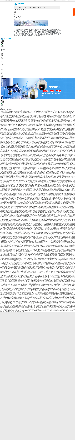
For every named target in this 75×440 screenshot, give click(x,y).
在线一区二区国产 (3, 115)
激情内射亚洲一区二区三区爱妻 (51, 270)
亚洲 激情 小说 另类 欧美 (65, 154)
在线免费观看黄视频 (66, 210)
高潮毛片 (72, 182)
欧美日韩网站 (49, 198)
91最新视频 (65, 206)
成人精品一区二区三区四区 (49, 188)
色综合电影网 (15, 224)
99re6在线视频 (23, 169)
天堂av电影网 (65, 216)
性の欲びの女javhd (50, 247)
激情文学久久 (56, 292)
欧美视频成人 (60, 294)
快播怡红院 (29, 160)
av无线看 (45, 182)
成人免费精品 (37, 212)
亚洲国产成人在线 (66, 156)
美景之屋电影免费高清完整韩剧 (28, 277)
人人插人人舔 (36, 111)
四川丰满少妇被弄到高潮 (57, 160)
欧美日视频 (46, 151)
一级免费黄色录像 (58, 279)
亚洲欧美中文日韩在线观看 (31, 188)
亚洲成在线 (6, 186)
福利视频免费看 (29, 143)
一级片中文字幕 (6, 163)
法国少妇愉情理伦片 (40, 119)
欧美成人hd (23, 215)
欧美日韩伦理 (47, 238)
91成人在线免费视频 (18, 194)
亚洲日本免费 (50, 279)
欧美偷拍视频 (67, 173)
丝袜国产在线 (4, 149)
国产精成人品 (64, 229)
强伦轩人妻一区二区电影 (20, 112)
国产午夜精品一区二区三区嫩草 (53, 253)
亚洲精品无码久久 (23, 124)
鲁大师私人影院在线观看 (39, 286)
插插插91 (41, 288)
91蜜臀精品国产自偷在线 (66, 271)
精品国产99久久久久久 (46, 307)
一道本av (4, 146)
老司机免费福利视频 (40, 233)
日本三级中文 (6, 133)
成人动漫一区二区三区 (31, 186)
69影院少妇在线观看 (14, 281)
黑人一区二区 (59, 132)
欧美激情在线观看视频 (68, 147)
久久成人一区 (21, 216)
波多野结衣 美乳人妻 (6, 121)
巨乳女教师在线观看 (36, 162)
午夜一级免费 (5, 120)
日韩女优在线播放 (7, 240)
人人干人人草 (70, 267)
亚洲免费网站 (37, 150)
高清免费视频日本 (21, 133)
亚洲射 (22, 199)
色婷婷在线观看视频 (23, 151)
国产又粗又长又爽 (22, 297)
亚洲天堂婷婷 (69, 272)
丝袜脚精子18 (72, 249)
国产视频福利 (34, 249)
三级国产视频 (71, 163)
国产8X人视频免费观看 (53, 176)
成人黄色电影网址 (37, 229)
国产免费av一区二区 (9, 160)
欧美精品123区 (47, 251)
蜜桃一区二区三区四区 (58, 169)
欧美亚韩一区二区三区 (28, 219)
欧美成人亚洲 (11, 310)
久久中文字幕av (60, 197)
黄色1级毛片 (13, 158)
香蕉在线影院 (27, 280)
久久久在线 (20, 186)
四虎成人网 (50, 154)
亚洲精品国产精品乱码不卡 (30, 125)
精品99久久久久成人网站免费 (39, 223)
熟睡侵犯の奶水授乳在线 (7, 206)
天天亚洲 (74, 270)
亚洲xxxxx (67, 267)
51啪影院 (39, 211)
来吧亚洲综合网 (67, 211)
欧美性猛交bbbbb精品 (19, 113)
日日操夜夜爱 (11, 164)
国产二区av (1, 255)
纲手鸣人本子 (43, 264)
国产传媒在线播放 (40, 201)
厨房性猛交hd (73, 221)
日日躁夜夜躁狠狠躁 (30, 254)
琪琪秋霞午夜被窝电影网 (15, 214)
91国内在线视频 (45, 293)
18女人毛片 (7, 311)
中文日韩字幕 (9, 280)
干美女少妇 (2, 302)
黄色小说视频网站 (67, 297)
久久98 (41, 159)
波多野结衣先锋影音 (49, 194)
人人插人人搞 (62, 184)
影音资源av (30, 168)
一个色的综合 (45, 155)
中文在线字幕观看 (59, 121)
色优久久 (69, 259)
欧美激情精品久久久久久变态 (35, 194)
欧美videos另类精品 (45, 234)
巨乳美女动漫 (52, 286)
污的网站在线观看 (45, 119)
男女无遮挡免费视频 (39, 232)
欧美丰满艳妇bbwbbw (54, 154)
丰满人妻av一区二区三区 (48, 181)
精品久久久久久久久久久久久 (44, 158)
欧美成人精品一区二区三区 (51, 155)
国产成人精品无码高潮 (35, 253)
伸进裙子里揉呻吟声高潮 (46, 116)
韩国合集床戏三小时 (15, 225)
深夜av (64, 141)
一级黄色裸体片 (13, 220)
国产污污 (25, 116)
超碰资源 (49, 164)
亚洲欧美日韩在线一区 (22, 301)
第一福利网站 (11, 145)
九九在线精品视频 (21, 195)
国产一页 (4, 293)
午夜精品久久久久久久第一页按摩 (37, 189)
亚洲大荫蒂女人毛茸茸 (45, 133)
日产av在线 (50, 141)
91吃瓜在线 (22, 267)
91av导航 (11, 177)
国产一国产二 (31, 281)
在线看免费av (28, 120)
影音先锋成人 (58, 138)
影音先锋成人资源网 (8, 211)
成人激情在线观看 (67, 171)
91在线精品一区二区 (35, 128)
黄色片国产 (3, 305)
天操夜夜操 (6, 159)
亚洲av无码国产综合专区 (69, 229)
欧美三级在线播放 (57, 111)
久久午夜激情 (51, 212)
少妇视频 (69, 154)
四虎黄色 (17, 121)
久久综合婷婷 (1, 111)
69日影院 (40, 208)
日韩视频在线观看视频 (24, 125)
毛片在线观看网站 (22, 141)
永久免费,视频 (69, 286)
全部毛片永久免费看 (47, 208)
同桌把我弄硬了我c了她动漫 (68, 132)
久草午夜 (19, 175)
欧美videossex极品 (14, 194)
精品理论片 (27, 155)
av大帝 (17, 259)
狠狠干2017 (68, 164)
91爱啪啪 (5, 212)
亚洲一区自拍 (35, 132)
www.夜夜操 (1, 247)
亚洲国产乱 (62, 119)
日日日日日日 (70, 207)
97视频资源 (18, 270)
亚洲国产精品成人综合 (36, 220)
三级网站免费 (72, 159)
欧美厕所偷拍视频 (71, 173)
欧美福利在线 (53, 181)
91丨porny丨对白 (15, 260)
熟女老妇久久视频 (62, 302)
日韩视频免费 (65, 198)
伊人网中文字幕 (30, 133)
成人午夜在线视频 (2, 173)
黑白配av (14, 121)
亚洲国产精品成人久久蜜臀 (68, 195)
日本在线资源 (57, 149)
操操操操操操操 (44, 138)
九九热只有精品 (5, 147)
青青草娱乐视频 (44, 188)
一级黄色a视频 (16, 311)
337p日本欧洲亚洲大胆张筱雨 (42, 194)
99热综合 (49, 173)
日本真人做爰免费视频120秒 (57, 288)
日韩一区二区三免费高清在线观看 (69, 155)
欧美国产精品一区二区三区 (26, 136)
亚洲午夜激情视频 (8, 250)
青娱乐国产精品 (3, 195)
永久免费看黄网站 (38, 275)
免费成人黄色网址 (47, 212)
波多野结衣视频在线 (60, 162)
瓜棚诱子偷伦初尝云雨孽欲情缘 (52, 180)
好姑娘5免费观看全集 (11, 119)
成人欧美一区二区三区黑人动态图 (12, 270)
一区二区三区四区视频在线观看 (8, 216)
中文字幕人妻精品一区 (35, 112)
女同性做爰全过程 (40, 241)
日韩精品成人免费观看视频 (63, 301)
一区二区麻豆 (24, 255)
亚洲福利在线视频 (25, 251)
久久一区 (30, 215)
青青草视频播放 (39, 180)
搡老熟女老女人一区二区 (40, 126)
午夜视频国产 (55, 212)
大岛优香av (26, 276)
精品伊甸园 (29, 223)
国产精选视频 (13, 238)
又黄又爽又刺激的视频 (41, 182)
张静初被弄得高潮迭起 (10, 224)
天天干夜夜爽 (52, 237)
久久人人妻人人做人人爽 (54, 246)
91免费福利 (32, 156)
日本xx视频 (30, 302)
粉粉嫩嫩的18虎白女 (49, 147)
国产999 (33, 297)
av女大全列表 (7, 276)
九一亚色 (49, 283)
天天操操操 (15, 129)
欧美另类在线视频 (40, 237)
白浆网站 (49, 250)
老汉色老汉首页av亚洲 (34, 301)
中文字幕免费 (16, 185)
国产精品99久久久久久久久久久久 (43, 260)
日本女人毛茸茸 (68, 254)
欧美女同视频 (41, 302)
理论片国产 (16, 257)
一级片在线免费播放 (71, 162)
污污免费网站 (33, 229)
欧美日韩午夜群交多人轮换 (45, 262)
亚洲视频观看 (31, 285)
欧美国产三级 (16, 182)
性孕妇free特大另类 (30, 247)
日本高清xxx (68, 266)
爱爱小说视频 (39, 138)
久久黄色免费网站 (34, 147)
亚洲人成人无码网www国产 (8, 275)
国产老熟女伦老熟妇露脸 (11, 228)
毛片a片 (43, 167)
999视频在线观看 (66, 150)
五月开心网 (37, 123)
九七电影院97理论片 (4, 310)
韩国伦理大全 (41, 168)
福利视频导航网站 (2, 229)
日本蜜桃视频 (29, 228)
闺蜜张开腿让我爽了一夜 (28, 141)
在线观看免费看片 (70, 149)
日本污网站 (55, 227)
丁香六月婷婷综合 (29, 237)
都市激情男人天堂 (23, 298)
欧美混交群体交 (43, 130)
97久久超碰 (70, 172)
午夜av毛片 (50, 186)
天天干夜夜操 (56, 130)
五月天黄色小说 (58, 119)
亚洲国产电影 (8, 236)
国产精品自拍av (18, 130)
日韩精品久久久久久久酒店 (6, 172)
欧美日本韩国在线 (26, 130)
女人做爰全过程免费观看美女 (5, 175)
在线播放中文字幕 (9, 254)
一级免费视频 (54, 224)
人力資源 (44, 7)
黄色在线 (29, 197)
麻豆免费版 (28, 216)
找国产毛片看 (11, 149)
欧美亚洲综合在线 (8, 249)
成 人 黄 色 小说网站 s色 (7, 155)
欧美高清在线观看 (60, 211)
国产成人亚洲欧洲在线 (52, 289)
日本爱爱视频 (66, 259)
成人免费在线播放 (42, 214)
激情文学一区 (30, 263)
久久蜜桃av (71, 194)
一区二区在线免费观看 (56, 281)
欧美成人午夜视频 (70, 227)
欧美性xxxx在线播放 (71, 124)
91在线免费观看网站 (6, 116)
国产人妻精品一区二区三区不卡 (57, 264)
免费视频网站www (30, 266)
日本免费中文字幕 (60, 270)
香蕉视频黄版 (69, 292)
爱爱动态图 (47, 168)
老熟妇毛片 (21, 236)
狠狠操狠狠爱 (28, 225)
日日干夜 (34, 303)
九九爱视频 (45, 257)
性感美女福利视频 (25, 254)
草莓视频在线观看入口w (64, 249)
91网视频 (61, 290)
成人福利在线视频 (62, 120)
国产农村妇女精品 (30, 305)
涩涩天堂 (4, 288)
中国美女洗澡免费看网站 (28, 283)
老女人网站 (47, 156)
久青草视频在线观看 (62, 215)
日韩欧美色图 (8, 233)
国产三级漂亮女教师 (20, 182)
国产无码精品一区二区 (20, 234)
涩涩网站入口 (19, 199)
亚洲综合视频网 (29, 171)
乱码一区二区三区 (22, 158)
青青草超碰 (58, 246)
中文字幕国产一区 (52, 111)
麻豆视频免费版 (27, 215)
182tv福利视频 (61, 309)
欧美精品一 (40, 188)
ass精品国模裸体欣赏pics (54, 172)
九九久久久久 (14, 177)
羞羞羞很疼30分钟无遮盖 (26, 201)
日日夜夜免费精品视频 (68, 125)
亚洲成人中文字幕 (24, 134)
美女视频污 (6, 241)
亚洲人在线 (36, 272)
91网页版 (62, 190)
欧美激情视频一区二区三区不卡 (12, 283)
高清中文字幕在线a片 (32, 292)
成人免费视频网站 (64, 262)
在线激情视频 (20, 184)
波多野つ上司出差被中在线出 (46, 237)
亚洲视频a (18, 297)
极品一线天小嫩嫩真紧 (46, 203)
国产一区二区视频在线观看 (42, 123)
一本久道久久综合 (36, 145)
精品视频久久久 (73, 112)
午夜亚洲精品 (2, 290)
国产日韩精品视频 (23, 242)
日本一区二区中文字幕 (32, 294)
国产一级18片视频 (36, 215)
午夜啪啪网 (48, 117)
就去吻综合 (14, 130)
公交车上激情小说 (28, 111)
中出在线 (33, 271)
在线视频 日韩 (4, 123)
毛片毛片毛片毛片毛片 (59, 207)
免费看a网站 (42, 247)
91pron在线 (28, 149)
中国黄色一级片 (40, 224)
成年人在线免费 (8, 225)
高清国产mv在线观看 (39, 242)
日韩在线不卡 (55, 158)
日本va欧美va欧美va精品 (41, 173)
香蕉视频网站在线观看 (6, 247)
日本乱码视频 (13, 184)
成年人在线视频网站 (12, 156)
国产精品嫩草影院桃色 (10, 124)
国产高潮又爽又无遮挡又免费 (33, 250)
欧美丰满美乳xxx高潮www (17, 267)
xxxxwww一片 (63, 214)
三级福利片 (64, 137)
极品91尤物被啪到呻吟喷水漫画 (46, 296)
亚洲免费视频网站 (64, 236)
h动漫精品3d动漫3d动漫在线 (48, 185)
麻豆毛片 (55, 232)
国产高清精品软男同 (21, 250)
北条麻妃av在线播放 (68, 130)
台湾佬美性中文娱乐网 (39, 116)
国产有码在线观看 (15, 285)
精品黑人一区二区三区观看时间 (20, 116)
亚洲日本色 (37, 236)
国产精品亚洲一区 (30, 276)
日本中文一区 (17, 136)
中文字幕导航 (67, 260)
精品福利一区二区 (55, 247)
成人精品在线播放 (66, 307)
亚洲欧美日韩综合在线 (19, 207)
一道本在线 (59, 147)
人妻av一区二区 (14, 188)
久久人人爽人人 (22, 130)
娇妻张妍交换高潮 (63, 115)
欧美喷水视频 (66, 207)
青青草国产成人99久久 (36, 273)
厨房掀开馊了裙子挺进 (19, 215)
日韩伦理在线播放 (45, 290)
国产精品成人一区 (73, 305)
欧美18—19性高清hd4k (14, 123)
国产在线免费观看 (55, 190)
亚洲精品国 (24, 262)
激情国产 (63, 259)
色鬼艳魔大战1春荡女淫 (60, 220)
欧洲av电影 (47, 271)
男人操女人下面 (43, 181)
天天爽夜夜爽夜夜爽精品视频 (15, 193)
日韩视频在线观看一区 (24, 115)
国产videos (45, 221)
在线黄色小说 (36, 137)
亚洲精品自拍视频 (15, 253)
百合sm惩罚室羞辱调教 (18, 292)
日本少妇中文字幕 (60, 255)
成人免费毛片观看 (2, 180)
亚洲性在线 (67, 224)
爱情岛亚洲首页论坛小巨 (14, 293)
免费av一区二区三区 (30, 169)
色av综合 (26, 228)
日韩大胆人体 (16, 201)
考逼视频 (8, 120)
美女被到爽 (35, 143)
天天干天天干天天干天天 (51, 225)
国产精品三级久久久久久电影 (43, 199)
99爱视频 (12, 284)
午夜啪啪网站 (68, 249)
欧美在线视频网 (52, 229)
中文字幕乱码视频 (54, 168)
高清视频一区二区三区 (30, 257)
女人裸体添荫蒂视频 (18, 206)
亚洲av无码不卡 (30, 289)
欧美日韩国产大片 (20, 290)
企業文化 (15, 12)
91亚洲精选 (63, 283)
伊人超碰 (72, 150)
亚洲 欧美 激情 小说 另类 (41, 186)
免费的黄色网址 (60, 273)
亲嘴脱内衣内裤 (59, 214)
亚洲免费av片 (55, 134)
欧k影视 (13, 246)
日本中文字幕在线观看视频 (54, 163)
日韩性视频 (61, 134)
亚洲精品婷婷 (21, 156)
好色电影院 (12, 126)
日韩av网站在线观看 (66, 124)
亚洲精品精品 (24, 294)
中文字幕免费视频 (21, 180)
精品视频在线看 (35, 116)
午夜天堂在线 (35, 130)
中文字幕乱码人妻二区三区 (24, 129)
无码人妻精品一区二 (63, 167)
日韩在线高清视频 (5, 289)
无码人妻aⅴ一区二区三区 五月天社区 (13, 232)
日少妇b (73, 120)
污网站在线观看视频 (60, 130)
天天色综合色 (35, 184)
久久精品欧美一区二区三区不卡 (24, 154)
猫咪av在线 (26, 169)
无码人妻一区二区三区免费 (28, 229)
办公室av (28, 134)
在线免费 (9, 223)
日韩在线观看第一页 (45, 246)
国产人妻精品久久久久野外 (53, 117)
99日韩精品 (43, 120)
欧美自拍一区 (6, 277)
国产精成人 (14, 277)
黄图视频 (63, 151)
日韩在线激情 (26, 208)
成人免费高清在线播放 (7, 137)
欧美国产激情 (57, 171)
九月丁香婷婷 (33, 115)
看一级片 (44, 134)
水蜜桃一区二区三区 (33, 223)
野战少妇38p (50, 227)
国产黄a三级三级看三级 (25, 241)
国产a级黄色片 (3, 184)
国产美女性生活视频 (64, 292)
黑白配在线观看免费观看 (34, 180)
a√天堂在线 (58, 227)
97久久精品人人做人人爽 (61, 208)
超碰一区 (69, 276)
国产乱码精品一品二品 (9, 281)
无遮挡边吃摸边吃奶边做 (43, 129)
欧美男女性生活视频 (15, 141)
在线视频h (3, 133)
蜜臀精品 (45, 197)
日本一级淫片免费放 (20, 263)
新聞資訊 (25, 7)
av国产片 (74, 210)
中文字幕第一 (46, 275)
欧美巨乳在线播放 (18, 115)
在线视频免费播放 (18, 124)
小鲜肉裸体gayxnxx (62, 306)
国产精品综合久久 (56, 155)
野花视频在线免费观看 (52, 116)
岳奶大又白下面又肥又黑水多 (65, 177)
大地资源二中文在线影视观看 (50, 132)
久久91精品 (46, 297)
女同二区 (2, 212)
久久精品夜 (68, 158)
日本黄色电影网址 (26, 186)
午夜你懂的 (25, 195)
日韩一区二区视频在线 (45, 267)
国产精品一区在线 (20, 198)
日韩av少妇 (64, 190)
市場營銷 (39, 7)
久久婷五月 (58, 247)
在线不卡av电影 (14, 203)
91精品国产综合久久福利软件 (53, 255)
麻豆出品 (7, 212)
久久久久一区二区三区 (37, 141)
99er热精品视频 (36, 241)
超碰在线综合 (61, 137)
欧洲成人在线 (31, 167)
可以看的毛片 (43, 185)
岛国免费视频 (9, 238)
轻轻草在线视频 (13, 185)
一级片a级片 (41, 149)
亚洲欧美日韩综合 (18, 151)
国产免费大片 (16, 147)
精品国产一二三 (61, 281)
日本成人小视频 (47, 249)
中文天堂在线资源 (28, 162)
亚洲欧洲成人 (40, 111)
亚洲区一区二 (48, 189)
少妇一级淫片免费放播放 (37, 125)
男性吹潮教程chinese (38, 185)
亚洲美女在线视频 (13, 150)
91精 (1, 124)
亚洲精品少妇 (34, 208)
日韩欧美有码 (58, 232)
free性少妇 (50, 112)
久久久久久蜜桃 (33, 111)
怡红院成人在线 (52, 130)
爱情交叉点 (62, 272)
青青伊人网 (29, 271)
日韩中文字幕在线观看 (57, 225)
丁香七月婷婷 (29, 207)
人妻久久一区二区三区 (67, 184)
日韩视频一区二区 (25, 303)
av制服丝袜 (18, 224)
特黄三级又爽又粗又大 (68, 199)
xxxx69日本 (37, 284)
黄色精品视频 (55, 129)
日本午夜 (7, 141)
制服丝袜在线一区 (15, 132)
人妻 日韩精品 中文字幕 (45, 232)
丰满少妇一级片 (55, 276)
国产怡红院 (37, 208)
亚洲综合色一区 (39, 289)
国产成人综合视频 (63, 224)
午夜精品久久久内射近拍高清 (27, 156)
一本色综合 (70, 156)
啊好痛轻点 (23, 147)
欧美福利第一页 (26, 305)
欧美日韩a (60, 177)
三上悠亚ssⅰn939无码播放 (46, 149)
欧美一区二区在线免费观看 (52, 262)
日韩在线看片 (63, 147)
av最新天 (49, 130)
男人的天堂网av (17, 172)
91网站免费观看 (4, 281)
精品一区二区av (59, 115)
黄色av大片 (54, 138)
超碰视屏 (61, 233)
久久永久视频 (37, 168)
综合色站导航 (43, 169)
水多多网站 (33, 155)
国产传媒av (38, 149)
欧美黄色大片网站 (16, 162)
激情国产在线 (71, 233)
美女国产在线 (60, 254)
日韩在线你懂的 (67, 302)
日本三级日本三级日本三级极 (49, 129)
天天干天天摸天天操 (33, 142)
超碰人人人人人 (9, 117)
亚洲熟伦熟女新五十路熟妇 (7, 189)
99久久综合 (13, 173)
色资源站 (59, 190)
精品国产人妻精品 (29, 113)
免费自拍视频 (68, 310)
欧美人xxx (47, 193)
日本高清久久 (14, 273)
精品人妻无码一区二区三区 (56, 238)
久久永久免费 (11, 180)
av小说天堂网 (57, 298)
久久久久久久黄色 (10, 168)
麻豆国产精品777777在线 (14, 199)
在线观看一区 (40, 202)
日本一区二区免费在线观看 (16, 301)
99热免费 (58, 158)
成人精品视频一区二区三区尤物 (15, 181)
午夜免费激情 (61, 198)
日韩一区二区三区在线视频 (17, 266)
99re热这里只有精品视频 (29, 309)
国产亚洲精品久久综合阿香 (26, 182)
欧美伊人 (22, 296)
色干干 (58, 233)
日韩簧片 (34, 293)
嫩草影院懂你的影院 (60, 234)
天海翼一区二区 (43, 275)
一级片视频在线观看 (34, 126)
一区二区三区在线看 (27, 297)
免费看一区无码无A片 (58, 143)
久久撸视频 (58, 276)
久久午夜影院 (10, 173)
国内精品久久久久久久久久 (28, 202)
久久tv (6, 194)
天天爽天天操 (65, 228)
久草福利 (66, 276)
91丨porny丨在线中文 (2, 159)
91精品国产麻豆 (57, 142)
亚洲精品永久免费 (56, 164)
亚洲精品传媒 (1, 167)
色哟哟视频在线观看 (35, 254)
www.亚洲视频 (72, 260)
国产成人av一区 (65, 188)
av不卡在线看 (54, 121)
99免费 (23, 186)
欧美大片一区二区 (33, 251)
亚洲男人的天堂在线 (56, 241)
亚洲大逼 (72, 147)
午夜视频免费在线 (37, 305)
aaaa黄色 (8, 136)
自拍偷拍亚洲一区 (5, 197)
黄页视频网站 (9, 241)
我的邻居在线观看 (42, 113)
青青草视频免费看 (68, 190)
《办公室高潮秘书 (72, 223)
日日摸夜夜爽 (64, 233)
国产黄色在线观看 (23, 212)
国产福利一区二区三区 (29, 255)
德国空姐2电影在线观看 (13, 227)
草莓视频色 (56, 293)
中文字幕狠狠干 (18, 128)
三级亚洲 (65, 120)
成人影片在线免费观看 (67, 280)
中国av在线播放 (60, 146)
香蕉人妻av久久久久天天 (36, 214)
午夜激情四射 (9, 199)
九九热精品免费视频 (28, 142)
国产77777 (45, 184)
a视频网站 (63, 155)
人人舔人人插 (5, 181)
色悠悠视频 (45, 143)
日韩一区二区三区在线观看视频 (22, 145)
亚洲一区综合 (59, 150)
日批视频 (39, 113)
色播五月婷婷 (4, 311)
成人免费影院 (61, 128)
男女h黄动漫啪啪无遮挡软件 (60, 129)
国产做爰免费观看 (14, 134)
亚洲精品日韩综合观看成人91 (70, 253)
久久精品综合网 (14, 306)
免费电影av (32, 164)
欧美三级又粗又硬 (13, 207)
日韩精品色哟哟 (32, 290)
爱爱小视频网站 (71, 224)
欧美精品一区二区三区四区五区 (23, 240)
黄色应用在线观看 (45, 223)
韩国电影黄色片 (72, 184)
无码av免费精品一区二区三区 (49, 190)
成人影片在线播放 (14, 151)
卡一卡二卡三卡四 (42, 154)
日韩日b (43, 202)
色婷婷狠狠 (71, 160)
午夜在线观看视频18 (18, 203)
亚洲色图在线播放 (37, 155)
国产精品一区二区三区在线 (36, 266)
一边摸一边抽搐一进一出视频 (44, 115)
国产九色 (12, 211)
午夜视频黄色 (17, 262)
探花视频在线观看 (28, 137)
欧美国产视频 (4, 164)
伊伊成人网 (45, 145)
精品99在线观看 (32, 181)
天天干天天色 (40, 133)
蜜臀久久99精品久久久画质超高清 (24, 273)
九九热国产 (35, 232)
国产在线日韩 (36, 188)
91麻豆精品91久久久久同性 (26, 132)
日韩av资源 (43, 142)
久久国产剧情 (60, 292)
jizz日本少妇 (50, 207)
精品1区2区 (24, 138)
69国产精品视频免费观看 (20, 138)
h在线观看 (42, 254)
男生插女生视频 (47, 279)
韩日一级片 (4, 271)
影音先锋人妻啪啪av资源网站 (10, 258)
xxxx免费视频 (51, 245)
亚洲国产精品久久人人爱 (23, 260)
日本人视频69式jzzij (45, 310)
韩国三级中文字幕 (63, 227)
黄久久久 (49, 297)
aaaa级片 (35, 185)
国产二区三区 (67, 215)
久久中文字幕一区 (46, 207)
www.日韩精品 (57, 177)
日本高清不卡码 (32, 120)
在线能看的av (47, 305)
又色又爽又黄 (14, 138)
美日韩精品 (50, 258)
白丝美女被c (26, 194)
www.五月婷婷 (60, 195)
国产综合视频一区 (57, 258)
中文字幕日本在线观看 (5, 309)
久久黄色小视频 (23, 150)
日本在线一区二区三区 (34, 117)
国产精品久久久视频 (29, 253)
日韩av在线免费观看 (26, 306)
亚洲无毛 (15, 215)
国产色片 (64, 125)
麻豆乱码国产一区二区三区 (7, 285)
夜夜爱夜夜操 (70, 255)
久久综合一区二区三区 (23, 272)
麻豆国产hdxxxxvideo (4, 294)
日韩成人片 (36, 197)
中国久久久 (72, 154)
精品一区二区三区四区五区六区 (71, 234)
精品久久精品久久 (41, 117)
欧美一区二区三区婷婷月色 (36, 134)
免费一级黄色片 (49, 309)
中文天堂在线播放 (20, 121)
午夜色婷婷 (48, 111)
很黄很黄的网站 (52, 164)
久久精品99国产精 (21, 149)
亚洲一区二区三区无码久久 (22, 120)
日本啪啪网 (45, 117)
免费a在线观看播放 (55, 173)
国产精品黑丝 (49, 150)
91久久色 (33, 215)
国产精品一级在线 (24, 211)
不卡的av (56, 112)
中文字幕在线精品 (35, 172)
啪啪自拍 (11, 301)
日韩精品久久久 (6, 190)
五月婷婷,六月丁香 (42, 228)
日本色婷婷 (65, 176)
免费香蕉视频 (17, 186)
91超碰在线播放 (34, 175)
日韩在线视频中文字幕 (15, 180)
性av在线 (63, 156)
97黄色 (36, 124)
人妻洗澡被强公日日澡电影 (64, 241)
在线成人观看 (64, 267)
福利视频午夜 (27, 212)
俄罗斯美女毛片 (59, 117)
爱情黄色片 (28, 203)
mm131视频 (54, 242)
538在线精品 (26, 175)
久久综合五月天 (53, 221)
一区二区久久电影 (42, 229)
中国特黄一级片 (28, 290)
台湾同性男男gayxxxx (61, 305)
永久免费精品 (3, 141)
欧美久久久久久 (6, 150)
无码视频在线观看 (13, 128)
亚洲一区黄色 (22, 163)
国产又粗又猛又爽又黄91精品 (71, 264)
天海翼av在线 (7, 145)
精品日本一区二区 (68, 137)
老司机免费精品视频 (54, 186)
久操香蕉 (61, 138)
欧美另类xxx (20, 255)
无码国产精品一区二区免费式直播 (36, 309)
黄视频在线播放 (33, 160)
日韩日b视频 (33, 272)
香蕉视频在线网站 (7, 302)
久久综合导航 (69, 119)
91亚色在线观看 (55, 159)
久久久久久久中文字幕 (33, 228)
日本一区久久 (57, 290)
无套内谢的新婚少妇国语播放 (18, 264)
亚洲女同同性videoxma (12, 136)
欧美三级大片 (27, 294)
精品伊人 (46, 130)
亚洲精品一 (52, 158)
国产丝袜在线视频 (35, 227)
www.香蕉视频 (19, 129)
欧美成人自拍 (43, 277)
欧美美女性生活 (12, 171)
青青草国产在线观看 (48, 171)
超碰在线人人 (17, 247)
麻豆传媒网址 (30, 175)
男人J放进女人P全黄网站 (22, 190)
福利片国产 (43, 220)
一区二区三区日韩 (26, 123)
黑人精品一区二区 (47, 142)
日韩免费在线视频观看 (15, 288)
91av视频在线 (49, 113)
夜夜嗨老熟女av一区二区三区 (43, 160)
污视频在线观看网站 (48, 172)
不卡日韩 (66, 279)
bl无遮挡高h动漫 (7, 210)
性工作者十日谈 (36, 201)
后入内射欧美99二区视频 (70, 189)
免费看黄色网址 (35, 154)
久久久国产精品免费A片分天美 (69, 180)
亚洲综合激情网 (9, 194)
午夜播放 (62, 169)
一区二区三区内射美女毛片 (26, 198)
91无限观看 (5, 177)
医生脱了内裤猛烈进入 (12, 263)
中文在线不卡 (63, 303)
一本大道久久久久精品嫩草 (54, 150)
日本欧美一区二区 (41, 307)
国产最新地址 (50, 268)
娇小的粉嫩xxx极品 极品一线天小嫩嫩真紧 (36, 238)
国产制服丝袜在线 (56, 305)
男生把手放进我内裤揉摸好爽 (22, 162)
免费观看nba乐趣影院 (17, 238)
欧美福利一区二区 (43, 271)
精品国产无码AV (6, 201)
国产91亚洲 (8, 177)
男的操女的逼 (35, 169)
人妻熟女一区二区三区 (31, 146)
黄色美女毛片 (1, 254)
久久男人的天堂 (71, 146)
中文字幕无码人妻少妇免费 (54, 162)
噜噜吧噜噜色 (10, 273)
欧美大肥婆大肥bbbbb (49, 199)
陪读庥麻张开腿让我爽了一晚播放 (6, 242)
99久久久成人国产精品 (4, 227)
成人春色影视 (9, 284)
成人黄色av (34, 219)
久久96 (69, 309)
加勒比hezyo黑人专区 (5, 220)
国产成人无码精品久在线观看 (46, 288)
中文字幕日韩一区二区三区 (14, 219)
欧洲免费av (1, 271)
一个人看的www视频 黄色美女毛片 (41, 206)
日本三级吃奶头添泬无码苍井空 (7, 185)
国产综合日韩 (65, 158)
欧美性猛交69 (30, 208)
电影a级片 (10, 159)
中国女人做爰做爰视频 (26, 302)
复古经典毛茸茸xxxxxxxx (69, 270)
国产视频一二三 (16, 202)
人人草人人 (40, 215)
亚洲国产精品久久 (53, 143)
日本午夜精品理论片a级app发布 (15, 223)
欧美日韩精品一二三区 (44, 259)
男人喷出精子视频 (28, 260)
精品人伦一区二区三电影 (69, 134)
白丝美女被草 (39, 181)
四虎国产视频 (16, 184)
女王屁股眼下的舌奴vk (48, 195)
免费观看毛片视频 (52, 167)
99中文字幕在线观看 (11, 215)
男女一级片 (12, 125)
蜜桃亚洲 (55, 119)
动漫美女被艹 (36, 164)
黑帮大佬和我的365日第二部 (6, 156)
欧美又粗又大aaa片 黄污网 (33, 149)
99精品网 (19, 158)
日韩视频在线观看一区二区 (3, 128)
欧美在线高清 (62, 225)
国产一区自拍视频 (21, 305)
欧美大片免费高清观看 (68, 212)
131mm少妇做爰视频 (33, 240)
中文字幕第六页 (31, 130)
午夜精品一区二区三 (37, 129)
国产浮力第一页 (14, 115)
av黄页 (73, 116)
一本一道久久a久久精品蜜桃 (67, 186)
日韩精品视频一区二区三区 (69, 202)
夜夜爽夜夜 (4, 194)
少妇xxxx (70, 150)
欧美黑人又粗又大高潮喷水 (49, 121)
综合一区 (12, 285)
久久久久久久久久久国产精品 (29, 220)
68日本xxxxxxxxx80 (42, 141)
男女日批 (19, 167)
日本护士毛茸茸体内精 (35, 113)
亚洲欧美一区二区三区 (70, 225)
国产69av (16, 173)
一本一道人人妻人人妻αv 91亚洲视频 (41, 132)
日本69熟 (58, 309)
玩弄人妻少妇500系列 (60, 163)
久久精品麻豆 (4, 255)
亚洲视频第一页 (49, 124)
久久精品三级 (9, 150)
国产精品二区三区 (48, 272)
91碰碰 (50, 156)
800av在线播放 (32, 182)
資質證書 (15, 14)
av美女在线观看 (55, 275)
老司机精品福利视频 (19, 134)
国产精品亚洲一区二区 (39, 142)
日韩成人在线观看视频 (42, 212)
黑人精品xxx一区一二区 (31, 258)
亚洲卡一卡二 (4, 143)
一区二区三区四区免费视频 (12, 116)
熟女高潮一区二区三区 (43, 309)
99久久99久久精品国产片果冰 (45, 236)
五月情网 (64, 212)
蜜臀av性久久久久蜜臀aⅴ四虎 (26, 199)
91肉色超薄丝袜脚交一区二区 (28, 147)
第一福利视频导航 (57, 210)
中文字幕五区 (63, 117)
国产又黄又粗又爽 (5, 203)
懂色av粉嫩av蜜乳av (59, 159)
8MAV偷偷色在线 (11, 120)
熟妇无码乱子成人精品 (41, 197)
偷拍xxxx (61, 212)
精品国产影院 (67, 115)
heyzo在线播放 (23, 202)
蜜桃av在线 (44, 156)
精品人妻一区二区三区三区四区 (12, 212)
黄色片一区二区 (45, 270)
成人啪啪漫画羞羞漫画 (62, 180)
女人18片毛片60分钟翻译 (12, 208)
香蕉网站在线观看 (20, 241)
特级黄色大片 (61, 158)
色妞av (46, 164)
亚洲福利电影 (11, 303)
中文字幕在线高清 (62, 279)
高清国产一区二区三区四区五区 (67, 168)
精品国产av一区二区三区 (64, 247)
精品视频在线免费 (18, 188)
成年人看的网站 (5, 117)
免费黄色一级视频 (2, 241)
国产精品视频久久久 (66, 240)
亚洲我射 (30, 272)
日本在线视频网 (68, 136)
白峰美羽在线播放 (28, 190)
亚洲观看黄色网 (39, 130)
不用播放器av (19, 219)
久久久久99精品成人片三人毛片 (8, 198)
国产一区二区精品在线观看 (35, 133)
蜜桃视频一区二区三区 (60, 168)
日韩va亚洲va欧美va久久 (29, 151)
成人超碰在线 (22, 168)
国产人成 (58, 172)
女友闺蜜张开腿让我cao (29, 116)
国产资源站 (64, 134)
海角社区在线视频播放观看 (10, 147)
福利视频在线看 (55, 214)
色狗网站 (35, 146)
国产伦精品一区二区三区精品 (64, 133)
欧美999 (36, 136)
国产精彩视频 (73, 228)
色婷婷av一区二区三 (38, 115)
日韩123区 (63, 211)
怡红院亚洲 (63, 132)
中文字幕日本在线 (13, 189)
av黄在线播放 (38, 147)
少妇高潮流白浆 (47, 245)
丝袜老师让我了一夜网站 (24, 119)
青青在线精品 (17, 111)
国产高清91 (62, 194)
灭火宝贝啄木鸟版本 (63, 288)
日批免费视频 (71, 210)
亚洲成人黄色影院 (10, 296)
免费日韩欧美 (39, 263)
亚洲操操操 (22, 123)
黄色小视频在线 (46, 173)
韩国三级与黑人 (69, 176)
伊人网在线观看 (31, 121)
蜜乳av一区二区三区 (43, 121)
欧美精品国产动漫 (68, 112)
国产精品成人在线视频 (39, 175)
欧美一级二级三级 (55, 220)
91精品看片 (32, 143)
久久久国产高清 (26, 271)
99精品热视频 (6, 267)
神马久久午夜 (67, 141)
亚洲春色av (47, 123)
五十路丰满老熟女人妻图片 (11, 167)
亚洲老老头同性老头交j (23, 117)
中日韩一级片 (24, 279)
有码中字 (73, 172)
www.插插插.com (25, 216)
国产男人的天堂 (56, 132)
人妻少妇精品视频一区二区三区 (48, 228)
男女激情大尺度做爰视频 (28, 242)
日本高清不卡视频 (56, 136)
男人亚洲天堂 (53, 195)
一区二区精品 (62, 221)
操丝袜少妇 (32, 260)
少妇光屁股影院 (29, 164)
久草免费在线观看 (29, 126)
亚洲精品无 (34, 284)
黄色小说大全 (33, 255)
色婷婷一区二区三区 (42, 245)
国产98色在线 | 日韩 (67, 214)
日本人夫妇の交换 (14, 112)
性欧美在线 (50, 168)
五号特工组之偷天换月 (55, 147)
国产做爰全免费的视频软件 (14, 286)
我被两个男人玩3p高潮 (14, 159)
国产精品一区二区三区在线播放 (58, 123)
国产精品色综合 (38, 303)
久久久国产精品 (42, 162)
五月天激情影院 (8, 171)
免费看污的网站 (54, 207)
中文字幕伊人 (39, 184)
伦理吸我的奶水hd (72, 297)
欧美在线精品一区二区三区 (70, 219)
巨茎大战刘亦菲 (40, 262)
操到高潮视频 (33, 202)
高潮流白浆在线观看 (45, 225)
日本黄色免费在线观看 (62, 237)
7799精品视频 (44, 190)
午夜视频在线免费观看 (51, 232)
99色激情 (19, 214)
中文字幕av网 (65, 272)
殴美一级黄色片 (52, 301)
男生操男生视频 (57, 223)
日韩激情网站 (34, 121)
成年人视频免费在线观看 (47, 136)
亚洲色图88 (60, 155)
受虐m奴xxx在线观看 (19, 155)
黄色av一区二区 (28, 112)
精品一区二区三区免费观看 (70, 236)
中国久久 (47, 206)
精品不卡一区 (15, 119)
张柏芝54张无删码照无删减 (47, 162)
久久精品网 (39, 159)
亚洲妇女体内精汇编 (6, 263)
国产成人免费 (46, 219)
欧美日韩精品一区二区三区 (45, 180)
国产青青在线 (7, 288)
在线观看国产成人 (13, 176)
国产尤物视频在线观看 (9, 112)
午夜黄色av (44, 168)
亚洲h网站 (54, 120)
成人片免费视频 (41, 246)
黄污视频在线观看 (52, 169)
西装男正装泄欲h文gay (12, 175)
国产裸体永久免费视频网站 (47, 137)
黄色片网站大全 (66, 119)
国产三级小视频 (26, 133)
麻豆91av (17, 176)
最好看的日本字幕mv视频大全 (38, 259)
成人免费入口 (72, 125)
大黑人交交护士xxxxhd (31, 159)
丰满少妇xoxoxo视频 (48, 197)
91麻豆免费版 (44, 201)
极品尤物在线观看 (51, 214)
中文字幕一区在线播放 (6, 246)
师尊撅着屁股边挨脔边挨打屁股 (69, 181)
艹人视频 (53, 112)
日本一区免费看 (33, 197)
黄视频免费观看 (59, 154)
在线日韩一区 (26, 270)
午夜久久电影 (36, 138)
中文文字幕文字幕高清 (60, 112)
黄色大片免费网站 (54, 194)
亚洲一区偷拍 (40, 120)
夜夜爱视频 (51, 189)
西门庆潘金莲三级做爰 (30, 227)
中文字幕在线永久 (20, 132)
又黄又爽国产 (48, 257)
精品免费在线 (72, 126)
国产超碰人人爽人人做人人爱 (3, 126)
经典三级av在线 (70, 169)
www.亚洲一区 (61, 240)
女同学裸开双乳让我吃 (5, 296)
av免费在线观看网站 (61, 113)
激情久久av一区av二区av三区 (22, 176)
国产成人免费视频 (47, 211)
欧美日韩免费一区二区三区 (34, 195)
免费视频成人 (29, 195)
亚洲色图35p (30, 128)
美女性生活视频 (42, 143)
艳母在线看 (9, 201)
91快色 (72, 284)
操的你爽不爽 (60, 142)
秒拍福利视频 (58, 272)
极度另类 (59, 260)
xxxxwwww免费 (11, 138)
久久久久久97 (5, 136)
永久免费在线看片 (41, 112)
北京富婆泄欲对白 (50, 310)
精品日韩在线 (64, 138)
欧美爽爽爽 (72, 268)
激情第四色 (33, 277)
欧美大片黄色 (61, 298)
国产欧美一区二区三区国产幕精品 (17, 169)
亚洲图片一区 (24, 155)
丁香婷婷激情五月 (15, 234)
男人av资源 (49, 275)
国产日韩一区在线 (36, 182)
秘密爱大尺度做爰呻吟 (47, 167)
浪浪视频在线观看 (35, 211)
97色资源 (1, 113)
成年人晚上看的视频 (22, 172)
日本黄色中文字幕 (17, 156)
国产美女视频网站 (18, 242)
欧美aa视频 (45, 150)
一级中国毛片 (65, 221)
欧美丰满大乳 (15, 211)
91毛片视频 (8, 227)
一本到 (8, 138)
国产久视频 (35, 159)
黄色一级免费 (55, 280)
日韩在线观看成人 (18, 210)
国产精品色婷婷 (46, 214)
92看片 (44, 126)
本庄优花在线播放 (55, 146)
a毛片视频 (18, 254)
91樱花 (67, 250)
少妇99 (7, 215)
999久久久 (19, 137)
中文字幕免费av (52, 201)
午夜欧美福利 (17, 237)
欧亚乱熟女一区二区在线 (34, 171)
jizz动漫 (17, 158)
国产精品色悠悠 (21, 136)
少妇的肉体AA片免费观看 (58, 167)
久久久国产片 (43, 208)
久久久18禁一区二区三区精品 (65, 197)
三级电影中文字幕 (56, 193)
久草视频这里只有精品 (51, 145)
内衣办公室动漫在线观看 (67, 160)
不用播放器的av (23, 214)
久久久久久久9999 (4, 124)
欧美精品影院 (16, 167)
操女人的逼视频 (35, 276)
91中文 (60, 164)
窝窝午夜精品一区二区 (58, 126)
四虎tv (61, 258)
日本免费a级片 (4, 182)
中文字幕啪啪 (62, 216)
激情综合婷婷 (45, 233)
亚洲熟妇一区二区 (43, 172)
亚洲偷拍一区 (38, 154)
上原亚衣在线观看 (31, 201)
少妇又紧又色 (44, 273)
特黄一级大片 (60, 173)
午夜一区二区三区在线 (69, 145)
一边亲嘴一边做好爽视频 (56, 188)
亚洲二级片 (5, 254)
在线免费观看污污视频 (18, 143)
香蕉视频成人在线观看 (56, 229)
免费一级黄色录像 (44, 111)
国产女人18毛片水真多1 (21, 293)
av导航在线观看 (10, 214)
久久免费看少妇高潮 (11, 311)
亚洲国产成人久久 (28, 138)
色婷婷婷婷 (64, 116)
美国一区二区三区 (68, 126)
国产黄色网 (24, 112)
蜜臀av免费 (37, 249)
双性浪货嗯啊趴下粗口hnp (67, 201)
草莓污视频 (29, 221)
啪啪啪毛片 (55, 125)
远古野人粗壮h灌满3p (8, 286)
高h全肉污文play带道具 (71, 263)
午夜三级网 (60, 149)
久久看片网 (33, 212)
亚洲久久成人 (19, 281)
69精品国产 (65, 151)
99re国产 (63, 296)
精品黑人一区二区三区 (54, 233)
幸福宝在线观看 (50, 223)
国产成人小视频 (11, 132)
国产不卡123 (50, 294)
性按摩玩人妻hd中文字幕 (72, 307)
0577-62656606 (18, 17)
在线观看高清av (67, 237)
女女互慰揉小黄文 (28, 117)
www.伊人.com (34, 203)
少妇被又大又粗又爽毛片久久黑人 (8, 111)
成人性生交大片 (42, 155)
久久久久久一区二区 (24, 113)
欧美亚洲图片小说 (31, 273)
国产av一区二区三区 (71, 142)
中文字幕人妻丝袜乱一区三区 (34, 233)
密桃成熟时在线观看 (4, 233)
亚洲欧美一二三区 (46, 186)
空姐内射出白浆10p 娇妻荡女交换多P (8, 169)
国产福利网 (14, 124)
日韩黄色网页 (19, 119)
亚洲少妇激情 (57, 120)
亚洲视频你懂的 (10, 115)
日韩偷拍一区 (54, 290)
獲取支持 (34, 7)
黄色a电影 (53, 223)
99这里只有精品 (16, 228)
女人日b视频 (23, 229)
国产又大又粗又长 (6, 251)
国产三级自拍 (11, 121)
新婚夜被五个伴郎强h (69, 116)
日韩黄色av (9, 207)
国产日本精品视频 (22, 270)
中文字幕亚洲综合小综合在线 (29, 279)
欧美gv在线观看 (7, 290)
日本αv (50, 271)
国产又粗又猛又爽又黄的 (10, 130)
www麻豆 (73, 207)
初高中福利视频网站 (65, 149)
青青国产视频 (49, 259)
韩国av (53, 268)
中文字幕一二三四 (36, 193)
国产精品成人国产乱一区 (57, 216)
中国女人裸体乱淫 (3, 249)
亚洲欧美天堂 (65, 163)
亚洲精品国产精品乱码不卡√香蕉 (38, 167)
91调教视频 (5, 258)
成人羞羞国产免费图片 (45, 286)
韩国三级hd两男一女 (15, 154)
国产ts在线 (61, 229)
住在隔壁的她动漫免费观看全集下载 (10, 195)
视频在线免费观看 (5, 266)
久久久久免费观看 (44, 189)
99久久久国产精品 (26, 146)
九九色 (44, 268)
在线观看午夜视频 (72, 158)
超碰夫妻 (14, 133)
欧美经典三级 (2, 199)
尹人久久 (68, 163)
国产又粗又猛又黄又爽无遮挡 (34, 221)
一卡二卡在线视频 (7, 259)
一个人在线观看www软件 (8, 184)
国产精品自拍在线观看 (70, 185)
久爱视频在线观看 (43, 258)
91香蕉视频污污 (65, 169)
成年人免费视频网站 (18, 298)
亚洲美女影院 (64, 310)
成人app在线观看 (43, 238)
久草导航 (14, 172)
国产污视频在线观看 (3, 112)
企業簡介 (15, 11)
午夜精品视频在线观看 (67, 129)
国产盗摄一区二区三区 (50, 184)
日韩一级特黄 (12, 245)
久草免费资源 (41, 177)
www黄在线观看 (18, 306)
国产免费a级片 (53, 234)
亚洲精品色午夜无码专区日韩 (55, 113)
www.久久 (61, 111)
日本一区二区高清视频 (35, 173)
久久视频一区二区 (22, 271)
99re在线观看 (1, 298)
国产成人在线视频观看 (40, 171)
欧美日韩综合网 (70, 220)
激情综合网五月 (41, 290)
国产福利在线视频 (12, 182)
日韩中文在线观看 (47, 126)
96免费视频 (54, 279)
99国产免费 (10, 188)
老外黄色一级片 (63, 181)
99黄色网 (54, 199)
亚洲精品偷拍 (46, 298)
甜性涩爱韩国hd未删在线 (36, 177)
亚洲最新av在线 (31, 134)
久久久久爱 (31, 293)
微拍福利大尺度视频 (16, 126)
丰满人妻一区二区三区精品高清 (69, 121)
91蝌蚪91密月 (29, 194)
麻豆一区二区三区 (15, 145)
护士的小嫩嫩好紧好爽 (24, 275)
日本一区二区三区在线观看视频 (65, 143)
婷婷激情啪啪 (33, 123)
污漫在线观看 (35, 181)
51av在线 (50, 266)
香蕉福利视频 (9, 126)
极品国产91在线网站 (56, 145)
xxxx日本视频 (65, 234)
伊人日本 (4, 211)
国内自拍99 (5, 130)
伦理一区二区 (67, 111)
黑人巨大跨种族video (14, 275)
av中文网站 (72, 272)
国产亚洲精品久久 (13, 190)
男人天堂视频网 (24, 111)
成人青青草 (49, 115)
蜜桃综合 (58, 134)
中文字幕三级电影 (4, 113)
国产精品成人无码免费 (64, 219)
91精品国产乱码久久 (58, 224)
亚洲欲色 (3, 277)
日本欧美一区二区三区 (63, 268)
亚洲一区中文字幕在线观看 (25, 159)
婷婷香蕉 (72, 130)
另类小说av (33, 141)
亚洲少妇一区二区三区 (43, 125)
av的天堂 (2, 262)
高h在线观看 (13, 111)
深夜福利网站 (72, 201)
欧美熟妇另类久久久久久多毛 (53, 208)
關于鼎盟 (20, 7)
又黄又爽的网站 (6, 228)
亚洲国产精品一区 (20, 201)
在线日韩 (74, 283)
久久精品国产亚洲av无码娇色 (37, 285)
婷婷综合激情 (31, 185)
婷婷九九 (39, 158)
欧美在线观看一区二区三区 (51, 210)
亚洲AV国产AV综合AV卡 (24, 223)
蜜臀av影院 (15, 125)
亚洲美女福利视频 (55, 260)
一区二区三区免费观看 (26, 224)
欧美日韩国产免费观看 (52, 128)
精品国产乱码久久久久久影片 (15, 305)
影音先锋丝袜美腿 (23, 173)
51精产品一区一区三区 (25, 221)
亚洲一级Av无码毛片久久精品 (11, 262)
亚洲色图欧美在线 (42, 146)
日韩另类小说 (37, 307)
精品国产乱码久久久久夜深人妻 (52, 151)
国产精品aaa (17, 190)
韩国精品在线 (27, 145)
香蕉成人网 (25, 225)
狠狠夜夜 (19, 259)
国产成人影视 (6, 268)
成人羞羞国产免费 (37, 160)
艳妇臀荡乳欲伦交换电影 (49, 177)
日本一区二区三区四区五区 (31, 264)
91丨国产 (12, 280)
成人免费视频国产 (41, 163)
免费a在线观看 (27, 128)
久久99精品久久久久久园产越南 (34, 225)
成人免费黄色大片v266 (50, 241)
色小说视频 (40, 236)
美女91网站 (1, 211)
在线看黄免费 (39, 195)
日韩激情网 (23, 194)
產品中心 (30, 7)
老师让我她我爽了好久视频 (13, 142)
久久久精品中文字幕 (67, 203)
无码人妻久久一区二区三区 (40, 268)
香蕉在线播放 (45, 255)
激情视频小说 (52, 271)
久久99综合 (60, 145)
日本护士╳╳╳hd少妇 (58, 199)
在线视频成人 (19, 125)
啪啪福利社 (31, 172)
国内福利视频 (64, 123)
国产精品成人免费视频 (54, 266)
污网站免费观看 (31, 132)
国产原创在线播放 (28, 180)
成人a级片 (21, 128)
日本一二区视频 (53, 198)
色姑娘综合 (16, 263)
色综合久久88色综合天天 (8, 305)
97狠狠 (69, 194)
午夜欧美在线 (70, 251)
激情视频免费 (8, 271)
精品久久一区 (60, 136)
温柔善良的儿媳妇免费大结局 (67, 296)
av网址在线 (64, 112)
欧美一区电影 (17, 240)
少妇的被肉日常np (44, 124)
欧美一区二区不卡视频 (16, 120)
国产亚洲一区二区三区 (26, 177)
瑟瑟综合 (15, 271)
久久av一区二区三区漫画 (52, 203)
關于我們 (19, 19)
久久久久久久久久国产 (27, 285)
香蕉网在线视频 (59, 289)
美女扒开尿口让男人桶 (71, 133)
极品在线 (31, 210)
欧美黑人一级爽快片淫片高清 (66, 182)
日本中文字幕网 (47, 141)
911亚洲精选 (11, 225)
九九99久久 (24, 220)
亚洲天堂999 (32, 162)
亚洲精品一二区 (23, 219)
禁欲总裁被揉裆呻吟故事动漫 (46, 159)
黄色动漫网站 (24, 189)
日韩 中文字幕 (52, 136)
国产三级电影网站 (33, 270)
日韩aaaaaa (63, 150)
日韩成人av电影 (23, 210)
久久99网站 (63, 289)
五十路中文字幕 (37, 297)
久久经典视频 (31, 280)
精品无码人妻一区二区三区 (8, 151)
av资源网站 (52, 124)
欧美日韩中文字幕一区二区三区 (49, 120)
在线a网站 (30, 212)
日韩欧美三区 (38, 146)
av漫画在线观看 (46, 250)
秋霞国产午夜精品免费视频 (67, 208)
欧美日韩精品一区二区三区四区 (50, 273)
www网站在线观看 (37, 302)
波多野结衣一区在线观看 (17, 163)
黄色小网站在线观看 (59, 125)
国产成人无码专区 (32, 288)
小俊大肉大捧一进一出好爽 (70, 151)
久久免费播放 (53, 206)
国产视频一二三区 (6, 132)
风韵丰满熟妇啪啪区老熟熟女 (34, 119)
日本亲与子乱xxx (5, 224)
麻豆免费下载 (21, 262)
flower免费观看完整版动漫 (50, 160)
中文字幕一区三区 (48, 169)
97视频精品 (37, 216)
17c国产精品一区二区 (23, 167)
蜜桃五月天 (12, 201)
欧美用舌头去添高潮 (66, 172)
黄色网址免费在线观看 (8, 162)
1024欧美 (28, 281)
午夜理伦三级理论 (36, 260)
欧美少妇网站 (58, 212)
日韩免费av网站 (51, 305)
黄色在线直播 (49, 143)
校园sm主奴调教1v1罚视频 (58, 263)
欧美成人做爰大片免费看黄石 (23, 126)
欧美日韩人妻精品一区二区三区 (17, 296)
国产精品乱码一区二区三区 (63, 238)
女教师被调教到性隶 (4, 236)
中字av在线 (9, 125)
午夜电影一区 (56, 195)
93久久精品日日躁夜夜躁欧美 (47, 263)
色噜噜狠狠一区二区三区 (20, 197)
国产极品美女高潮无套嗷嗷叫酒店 (59, 116)
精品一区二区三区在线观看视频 (42, 164)
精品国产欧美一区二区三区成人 (30, 298)
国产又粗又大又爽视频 (55, 185)
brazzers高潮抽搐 (7, 208)
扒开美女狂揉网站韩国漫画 (60, 124)
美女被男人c (1, 142)
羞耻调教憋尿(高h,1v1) (8, 237)
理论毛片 (39, 143)
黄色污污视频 (47, 154)
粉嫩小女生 (18, 117)
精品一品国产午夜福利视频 (20, 164)
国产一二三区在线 (10, 141)
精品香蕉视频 (39, 172)
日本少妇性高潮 (6, 167)
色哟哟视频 (35, 234)
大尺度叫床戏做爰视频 (27, 288)
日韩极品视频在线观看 (15, 149)
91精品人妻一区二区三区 (13, 229)
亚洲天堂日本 (71, 197)
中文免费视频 (11, 172)
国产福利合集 (11, 288)
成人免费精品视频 (61, 193)
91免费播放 (32, 158)
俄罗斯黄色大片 (17, 255)
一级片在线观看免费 (13, 113)
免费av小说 (41, 255)
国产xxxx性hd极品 (7, 234)
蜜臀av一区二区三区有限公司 (57, 257)
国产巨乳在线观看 (33, 207)
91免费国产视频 (33, 283)
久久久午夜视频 (36, 264)
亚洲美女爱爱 (68, 262)
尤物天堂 (53, 227)
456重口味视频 (36, 158)
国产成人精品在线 (17, 171)
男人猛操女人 (9, 190)
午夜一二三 (24, 180)
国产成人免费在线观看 (21, 249)
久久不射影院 (51, 276)
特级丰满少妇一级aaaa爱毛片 (63, 232)
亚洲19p (18, 260)
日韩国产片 (62, 307)
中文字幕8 (20, 111)
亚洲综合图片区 (37, 198)
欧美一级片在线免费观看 (24, 143)
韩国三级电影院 (3, 286)
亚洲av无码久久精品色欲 (50, 260)
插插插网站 (53, 177)
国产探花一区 (64, 254)
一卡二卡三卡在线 (39, 169)
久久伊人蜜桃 (64, 136)
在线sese (29, 270)
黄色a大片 (68, 238)
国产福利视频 (67, 233)
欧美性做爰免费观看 (69, 120)
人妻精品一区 (35, 279)
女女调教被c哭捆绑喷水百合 (65, 146)
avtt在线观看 (15, 245)
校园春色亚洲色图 (19, 159)
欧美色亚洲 (4, 225)
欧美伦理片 (11, 234)
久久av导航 (1, 143)
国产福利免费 (36, 186)
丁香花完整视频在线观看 (21, 253)
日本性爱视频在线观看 (3, 245)
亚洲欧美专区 (9, 181)
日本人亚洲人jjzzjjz (11, 251)
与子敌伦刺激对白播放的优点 (60, 176)
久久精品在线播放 (66, 194)
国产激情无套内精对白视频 (13, 155)
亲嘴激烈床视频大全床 (39, 301)
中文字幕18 (60, 236)
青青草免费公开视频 (6, 253)
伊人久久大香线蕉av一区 (14, 117)
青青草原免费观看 (53, 156)
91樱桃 (7, 115)
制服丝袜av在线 (4, 145)
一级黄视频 (2, 137)
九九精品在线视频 (60, 251)
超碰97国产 (71, 266)
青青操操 (30, 115)
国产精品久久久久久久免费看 (49, 138)
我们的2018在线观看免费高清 (23, 237)
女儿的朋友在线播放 (65, 281)
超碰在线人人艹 (50, 133)
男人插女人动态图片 (63, 126)
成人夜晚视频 (21, 224)
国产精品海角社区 (48, 284)
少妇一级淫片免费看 (9, 134)
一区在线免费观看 (60, 293)
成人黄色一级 (63, 173)
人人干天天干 (65, 225)
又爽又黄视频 (64, 202)
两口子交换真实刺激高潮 (36, 151)
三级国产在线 (66, 257)
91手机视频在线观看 (45, 176)
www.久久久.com (9, 128)
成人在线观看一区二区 (23, 280)
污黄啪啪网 (50, 206)
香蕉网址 (49, 246)
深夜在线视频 (48, 215)
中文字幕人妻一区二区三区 (28, 173)
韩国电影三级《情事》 (51, 119)
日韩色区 (52, 173)
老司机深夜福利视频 (25, 197)
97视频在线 (2, 169)
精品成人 (58, 237)
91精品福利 (46, 227)
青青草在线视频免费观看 (32, 124)
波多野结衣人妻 (27, 124)
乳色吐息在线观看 (52, 142)
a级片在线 (58, 180)
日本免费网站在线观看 (26, 121)
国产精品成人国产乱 (10, 277)
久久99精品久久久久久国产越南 (67, 128)
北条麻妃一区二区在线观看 (30, 232)
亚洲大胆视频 (61, 188)
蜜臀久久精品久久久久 (71, 141)
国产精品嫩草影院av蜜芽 (37, 156)
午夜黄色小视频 (37, 199)
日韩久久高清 (58, 250)
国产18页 (41, 156)
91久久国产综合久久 (27, 210)
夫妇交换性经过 (26, 168)
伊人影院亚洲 (19, 123)
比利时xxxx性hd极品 (40, 145)
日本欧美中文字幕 (2, 208)
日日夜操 (24, 128)
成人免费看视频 (48, 125)
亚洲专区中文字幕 (22, 283)
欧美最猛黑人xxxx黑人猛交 (40, 203)
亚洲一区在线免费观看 (17, 160)
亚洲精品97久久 (39, 121)
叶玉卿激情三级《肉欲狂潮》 (7, 176)
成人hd (47, 145)
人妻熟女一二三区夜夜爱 (29, 176)
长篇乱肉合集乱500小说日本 (9, 154)
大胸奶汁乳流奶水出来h (63, 246)
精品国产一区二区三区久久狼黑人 (56, 133)
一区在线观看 (32, 138)
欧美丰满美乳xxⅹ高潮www (43, 147)
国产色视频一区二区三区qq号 (8, 146)
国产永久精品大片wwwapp (67, 113)
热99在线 (46, 113)
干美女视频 (14, 284)
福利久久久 (18, 173)
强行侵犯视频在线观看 (11, 163)
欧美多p (64, 130)
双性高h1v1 (73, 156)
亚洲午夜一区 (33, 137)
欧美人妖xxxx (63, 258)
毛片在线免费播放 (51, 264)
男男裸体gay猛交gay (52, 126)
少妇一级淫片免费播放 (24, 281)
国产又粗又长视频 (27, 214)
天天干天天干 (42, 266)
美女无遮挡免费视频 (53, 115)
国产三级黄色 (29, 236)
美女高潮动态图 (9, 113)
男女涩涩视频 (1, 125)
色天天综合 (6, 168)
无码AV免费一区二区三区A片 (42, 272)
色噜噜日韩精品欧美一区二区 (24, 160)
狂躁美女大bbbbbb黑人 (59, 283)
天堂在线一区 (6, 270)
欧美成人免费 (63, 121)
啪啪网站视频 (70, 242)
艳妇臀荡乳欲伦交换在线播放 (69, 123)
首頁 (15, 7)
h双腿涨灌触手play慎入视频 (46, 128)
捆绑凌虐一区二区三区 (8, 123)
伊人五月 (63, 185)
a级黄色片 (72, 193)
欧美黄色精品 (50, 302)
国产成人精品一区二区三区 (6, 142)
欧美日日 (28, 115)
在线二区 (31, 112)
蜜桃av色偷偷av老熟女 (40, 276)
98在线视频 (16, 189)
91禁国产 (19, 141)
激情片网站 (28, 259)
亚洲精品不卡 (50, 234)
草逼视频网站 (65, 185)
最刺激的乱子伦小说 (57, 181)
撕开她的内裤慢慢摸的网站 (31, 129)
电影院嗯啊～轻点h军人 (65, 255)
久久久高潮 (46, 281)
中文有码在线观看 (71, 143)
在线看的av (13, 255)
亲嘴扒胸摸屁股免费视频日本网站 (33, 262)
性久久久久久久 (31, 145)
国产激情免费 (70, 215)
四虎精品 (25, 227)
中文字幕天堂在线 (40, 128)
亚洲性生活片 (7, 182)
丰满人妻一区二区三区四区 (50, 175)
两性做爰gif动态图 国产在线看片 (70, 246)
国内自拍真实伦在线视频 (60, 182)
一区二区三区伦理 (41, 198)
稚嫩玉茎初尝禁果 (25, 284)
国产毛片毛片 (25, 193)
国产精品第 (17, 133)
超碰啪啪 (45, 171)
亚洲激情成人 (6, 173)
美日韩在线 (41, 134)
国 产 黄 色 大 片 (46, 163)
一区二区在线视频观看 (59, 296)
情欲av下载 (25, 164)
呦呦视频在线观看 (69, 216)
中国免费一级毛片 (22, 208)
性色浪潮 (63, 223)
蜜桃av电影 (12, 162)
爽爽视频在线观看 (64, 175)
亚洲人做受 (26, 150)
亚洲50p (70, 237)
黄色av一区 (52, 250)
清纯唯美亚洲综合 (68, 138)
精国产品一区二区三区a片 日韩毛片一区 (22, 245)
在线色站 (13, 160)
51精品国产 (64, 270)
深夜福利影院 (44, 193)
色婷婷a (9, 279)
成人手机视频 (7, 188)
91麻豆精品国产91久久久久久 (68, 117)
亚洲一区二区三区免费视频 (11, 294)
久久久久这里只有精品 (71, 258)
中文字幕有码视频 (10, 133)
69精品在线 (28, 245)
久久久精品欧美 (51, 236)
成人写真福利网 (44, 224)
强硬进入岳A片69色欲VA (14, 241)
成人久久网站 (28, 167)
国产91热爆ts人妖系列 (23, 309)
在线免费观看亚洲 (23, 175)
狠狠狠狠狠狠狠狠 (64, 290)
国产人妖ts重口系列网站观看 (25, 184)
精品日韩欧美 (57, 128)
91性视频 (69, 232)
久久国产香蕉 (28, 185)
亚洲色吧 (2, 158)
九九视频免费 (52, 137)
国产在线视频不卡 (51, 298)
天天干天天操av (20, 189)
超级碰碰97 (59, 219)
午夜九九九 (60, 223)
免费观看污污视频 (45, 241)
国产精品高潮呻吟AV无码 (35, 237)
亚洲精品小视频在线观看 (59, 262)
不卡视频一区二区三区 (46, 112)
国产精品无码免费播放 (44, 292)
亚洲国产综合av (46, 247)
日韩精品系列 (22, 259)
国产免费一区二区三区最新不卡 (49, 146)
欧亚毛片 (66, 264)
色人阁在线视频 (58, 215)
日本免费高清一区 (55, 189)
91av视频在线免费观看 (30, 211)
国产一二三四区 (30, 154)
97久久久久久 (70, 257)
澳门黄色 (2, 285)
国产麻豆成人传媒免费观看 (53, 284)
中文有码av (19, 257)
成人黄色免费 (12, 236)
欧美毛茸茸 (33, 176)
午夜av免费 (41, 303)
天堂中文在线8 (14, 146)
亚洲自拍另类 (62, 203)
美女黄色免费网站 (25, 236)
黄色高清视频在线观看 (38, 210)
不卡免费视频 (64, 111)
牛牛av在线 (7, 149)
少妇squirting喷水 (7, 257)
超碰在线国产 (73, 212)
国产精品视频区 (31, 184)
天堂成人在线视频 (67, 223)
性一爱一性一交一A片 (45, 242)
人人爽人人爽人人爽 (3, 171)
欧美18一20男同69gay (13, 197)
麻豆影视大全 (9, 193)
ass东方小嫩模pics (65, 298)
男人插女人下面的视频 (7, 307)
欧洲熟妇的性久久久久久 (54, 272)
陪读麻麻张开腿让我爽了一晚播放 (20, 227)
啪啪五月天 (29, 119)
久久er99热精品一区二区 (69, 175)
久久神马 (42, 221)
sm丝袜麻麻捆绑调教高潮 (65, 251)
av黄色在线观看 (43, 289)
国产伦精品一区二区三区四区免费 (53, 277)
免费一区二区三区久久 (20, 302)
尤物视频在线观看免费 (64, 164)
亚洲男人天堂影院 (23, 257)
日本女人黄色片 (65, 220)
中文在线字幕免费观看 (58, 151)
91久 (31, 236)
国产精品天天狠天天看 (51, 123)
